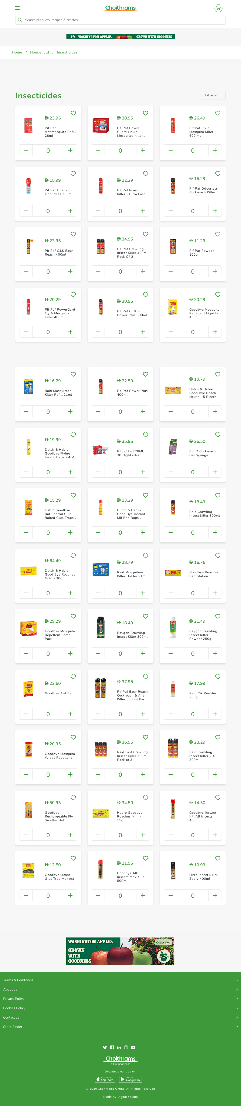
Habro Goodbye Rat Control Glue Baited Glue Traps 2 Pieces (59, 516)
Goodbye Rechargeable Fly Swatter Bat (59, 816)
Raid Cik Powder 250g (202, 695)
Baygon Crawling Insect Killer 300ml (132, 635)
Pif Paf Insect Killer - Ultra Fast (131, 192)
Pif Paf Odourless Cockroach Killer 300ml (203, 192)
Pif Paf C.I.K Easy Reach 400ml (59, 253)
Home (17, 52)
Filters (211, 95)
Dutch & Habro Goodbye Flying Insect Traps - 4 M (59, 453)
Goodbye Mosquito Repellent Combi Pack (60, 635)
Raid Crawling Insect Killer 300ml (204, 514)
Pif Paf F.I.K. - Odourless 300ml (59, 192)
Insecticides (67, 52)
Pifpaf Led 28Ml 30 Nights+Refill (130, 453)
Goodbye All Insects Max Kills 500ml (130, 877)
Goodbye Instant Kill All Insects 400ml (202, 816)
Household (39, 52)
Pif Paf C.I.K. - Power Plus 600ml (132, 313)
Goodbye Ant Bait (59, 693)
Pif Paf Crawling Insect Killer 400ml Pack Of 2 (132, 253)
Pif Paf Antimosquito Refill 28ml (60, 132)
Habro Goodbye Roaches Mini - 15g (129, 816)
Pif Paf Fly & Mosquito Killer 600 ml (201, 132)
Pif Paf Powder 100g (201, 253)
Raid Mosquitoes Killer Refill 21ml (58, 393)
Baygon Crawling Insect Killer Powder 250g (203, 635)
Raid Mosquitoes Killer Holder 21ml (132, 574)
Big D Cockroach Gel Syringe (202, 453)
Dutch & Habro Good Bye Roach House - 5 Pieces (203, 393)
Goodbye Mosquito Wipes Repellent (60, 756)
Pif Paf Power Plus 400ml (132, 393)
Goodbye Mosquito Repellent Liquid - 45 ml (204, 313)
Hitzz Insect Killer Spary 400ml (203, 877)
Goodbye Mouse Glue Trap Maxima (59, 877)
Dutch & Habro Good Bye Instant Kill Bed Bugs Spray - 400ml (131, 516)
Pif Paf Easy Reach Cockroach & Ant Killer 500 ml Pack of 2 (132, 697)
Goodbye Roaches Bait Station (203, 574)
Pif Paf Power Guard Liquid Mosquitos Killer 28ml (130, 134)
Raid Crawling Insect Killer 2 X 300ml (202, 756)
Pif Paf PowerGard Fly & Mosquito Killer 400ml (60, 313)
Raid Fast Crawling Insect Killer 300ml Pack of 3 (132, 756)
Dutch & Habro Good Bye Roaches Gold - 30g (60, 574)
